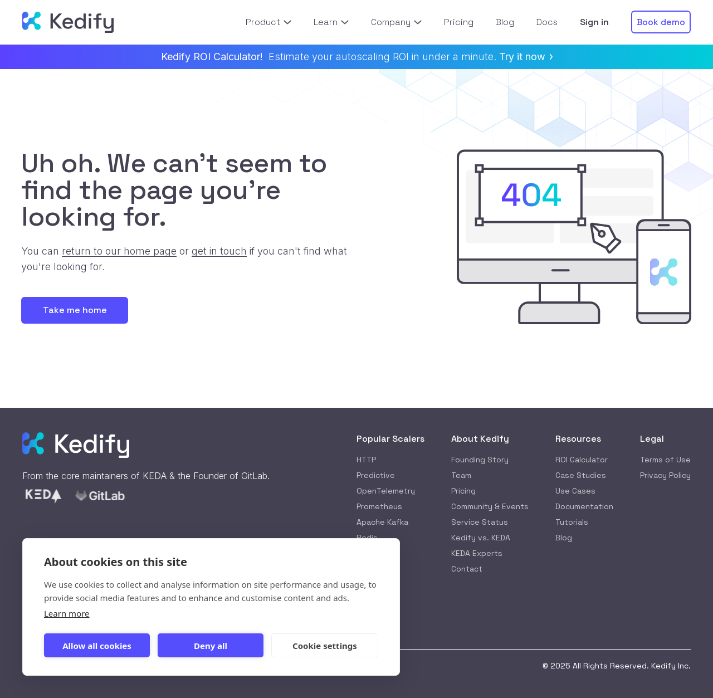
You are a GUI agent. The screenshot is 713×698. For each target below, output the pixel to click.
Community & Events (490, 506)
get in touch (219, 251)
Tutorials (571, 522)
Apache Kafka (382, 522)
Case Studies (580, 475)
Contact (466, 569)
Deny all (210, 645)
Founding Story (480, 460)
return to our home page (119, 251)
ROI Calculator (581, 460)
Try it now (526, 56)
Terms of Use (665, 460)
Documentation (584, 506)
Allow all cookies (96, 645)
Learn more (67, 613)
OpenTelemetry (385, 491)
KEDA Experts (476, 553)
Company (396, 22)
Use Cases (575, 491)
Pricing (463, 491)
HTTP (366, 460)
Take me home (75, 310)
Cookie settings (324, 645)
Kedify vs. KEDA (480, 538)
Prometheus (379, 506)
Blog (563, 538)
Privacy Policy (665, 475)
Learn (331, 22)
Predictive (375, 475)
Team (461, 475)
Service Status (479, 522)
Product (268, 22)
